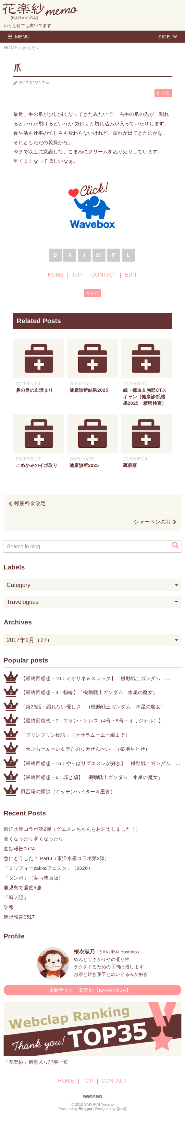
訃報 (9, 907)
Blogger (85, 1109)
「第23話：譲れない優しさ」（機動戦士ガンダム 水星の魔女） (93, 706)
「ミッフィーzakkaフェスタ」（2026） (48, 868)
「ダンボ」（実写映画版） (33, 878)
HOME (56, 275)
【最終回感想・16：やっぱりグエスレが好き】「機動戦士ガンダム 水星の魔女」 (98, 763)
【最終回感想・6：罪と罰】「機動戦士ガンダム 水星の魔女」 (92, 777)
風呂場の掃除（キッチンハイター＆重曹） (68, 791)
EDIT (131, 275)
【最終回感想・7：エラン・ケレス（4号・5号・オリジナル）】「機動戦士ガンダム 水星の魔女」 (92, 721)
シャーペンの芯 (152, 522)
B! (99, 255)
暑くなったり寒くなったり (33, 838)
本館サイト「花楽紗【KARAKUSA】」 (92, 990)
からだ (162, 92)
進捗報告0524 (19, 848)
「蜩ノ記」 (16, 897)
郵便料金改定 (30, 503)
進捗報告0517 (19, 917)
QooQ (122, 1109)
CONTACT (104, 275)
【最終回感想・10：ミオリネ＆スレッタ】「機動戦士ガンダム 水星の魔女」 (93, 679)
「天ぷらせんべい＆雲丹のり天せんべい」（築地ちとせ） (85, 749)
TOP (77, 275)
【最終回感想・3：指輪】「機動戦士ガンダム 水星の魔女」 (89, 692)
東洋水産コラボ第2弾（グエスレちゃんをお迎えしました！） (72, 829)
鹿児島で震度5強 (22, 887)
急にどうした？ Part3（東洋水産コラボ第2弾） (56, 858)
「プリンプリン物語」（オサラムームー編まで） (75, 735)
